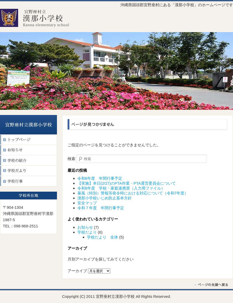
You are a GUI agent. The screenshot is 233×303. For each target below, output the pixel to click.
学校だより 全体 (102, 237)
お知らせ (85, 227)
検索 (71, 158)
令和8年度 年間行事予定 (99, 178)
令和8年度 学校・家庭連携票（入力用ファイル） (121, 188)
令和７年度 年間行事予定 (100, 208)
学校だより (87, 232)
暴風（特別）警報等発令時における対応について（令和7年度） (132, 193)
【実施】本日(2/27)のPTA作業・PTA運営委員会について (126, 183)
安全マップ (87, 203)
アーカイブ (77, 271)
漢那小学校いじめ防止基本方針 (104, 198)
